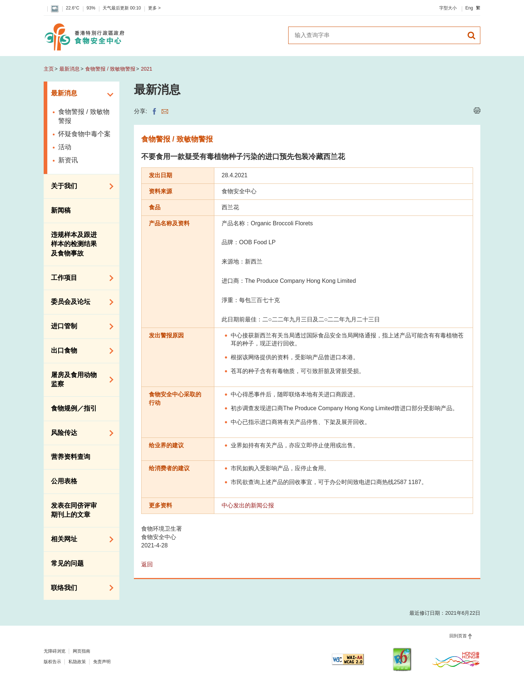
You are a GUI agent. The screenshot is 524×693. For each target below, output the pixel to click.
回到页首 (458, 635)
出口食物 (80, 350)
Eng (469, 8)
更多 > (154, 8)
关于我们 (80, 186)
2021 (146, 69)
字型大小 (448, 8)
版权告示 (52, 661)
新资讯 (68, 160)
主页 (49, 69)
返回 (147, 564)
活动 (64, 147)
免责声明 (102, 661)
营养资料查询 (70, 456)
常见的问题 (67, 563)
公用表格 (64, 481)
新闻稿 (61, 210)
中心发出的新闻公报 (248, 505)
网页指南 (81, 651)
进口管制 (80, 326)
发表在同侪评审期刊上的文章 (74, 510)
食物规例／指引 (74, 408)
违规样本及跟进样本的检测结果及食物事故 (74, 244)
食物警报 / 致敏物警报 (110, 69)
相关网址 (80, 539)
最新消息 (69, 69)
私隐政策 (77, 661)
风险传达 (80, 433)
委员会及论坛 (80, 302)
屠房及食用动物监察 (80, 379)
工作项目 (80, 278)
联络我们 (80, 587)
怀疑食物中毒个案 (84, 134)
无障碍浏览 (55, 651)
